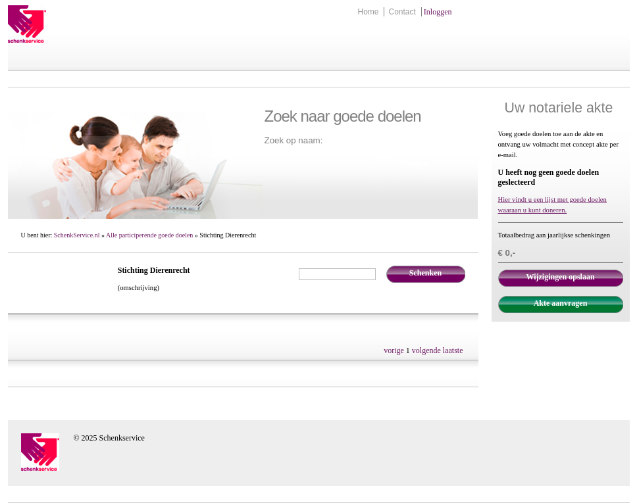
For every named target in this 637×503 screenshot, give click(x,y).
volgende (426, 350)
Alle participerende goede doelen (149, 235)
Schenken (425, 272)
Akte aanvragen (561, 303)
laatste (453, 350)
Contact (401, 11)
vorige (394, 350)
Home (367, 11)
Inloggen (438, 11)
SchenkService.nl (77, 235)
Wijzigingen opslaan (560, 276)
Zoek (384, 157)
